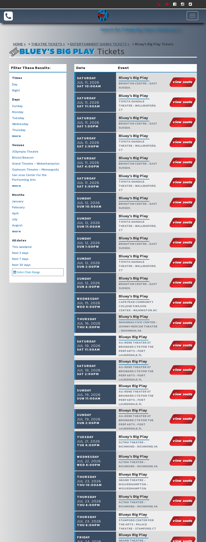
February (18, 207)
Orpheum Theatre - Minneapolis (35, 169)
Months (18, 195)
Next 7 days (20, 259)
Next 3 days (20, 253)
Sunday (17, 106)
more (16, 136)
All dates (19, 240)
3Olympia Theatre (25, 151)
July (14, 219)
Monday (17, 112)
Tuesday (18, 118)
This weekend (22, 247)
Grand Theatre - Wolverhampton (35, 163)
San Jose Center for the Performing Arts (29, 177)
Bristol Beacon (23, 157)
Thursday (19, 130)
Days (16, 99)
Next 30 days (21, 265)
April (15, 213)
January (17, 201)
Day (14, 84)
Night (16, 90)
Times (17, 78)
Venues (18, 145)
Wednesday (20, 124)
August (17, 225)
